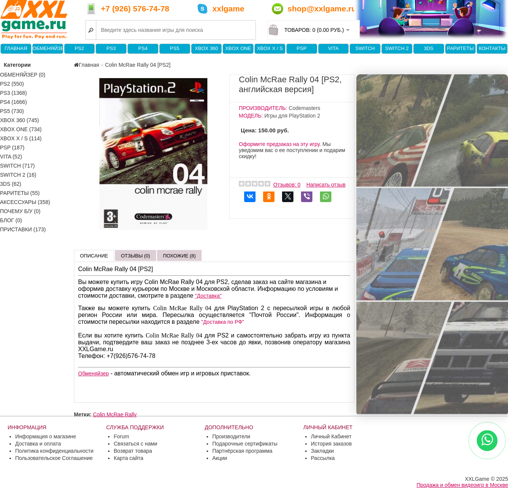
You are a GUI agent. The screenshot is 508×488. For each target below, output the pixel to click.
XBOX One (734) (21, 129)
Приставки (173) (23, 229)
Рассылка (323, 458)
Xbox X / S (270, 48)
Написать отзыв (325, 185)
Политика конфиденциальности (54, 451)
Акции (219, 458)
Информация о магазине (45, 436)
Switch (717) (17, 166)
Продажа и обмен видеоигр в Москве (462, 485)
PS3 (111, 48)
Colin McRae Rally (114, 414)
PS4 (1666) (13, 102)
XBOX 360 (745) (19, 120)
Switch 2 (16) (18, 175)
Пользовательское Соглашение (54, 458)
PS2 (79, 48)
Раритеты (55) (20, 193)
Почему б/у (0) (20, 211)
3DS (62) (10, 184)
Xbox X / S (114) (21, 138)
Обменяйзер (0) (22, 75)
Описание (94, 256)
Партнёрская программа (242, 451)
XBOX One (238, 48)
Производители (231, 436)
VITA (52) (11, 157)
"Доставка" (208, 296)
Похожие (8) (179, 256)
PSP (302, 48)
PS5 (174, 48)
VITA (333, 48)
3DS (428, 48)
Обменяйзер (48, 48)
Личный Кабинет (331, 436)
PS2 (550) (12, 84)
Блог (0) (11, 220)
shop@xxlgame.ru (321, 8)
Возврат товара (133, 451)
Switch (365, 48)
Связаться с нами (135, 444)
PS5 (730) (12, 111)
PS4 (143, 48)
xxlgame (228, 8)
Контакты (492, 48)
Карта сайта (128, 458)
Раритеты (460, 48)
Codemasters (304, 108)
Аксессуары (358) (25, 202)
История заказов (331, 444)
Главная (16, 48)
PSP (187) (12, 147)
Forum (121, 436)
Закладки (322, 451)
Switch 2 (397, 48)
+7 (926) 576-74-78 (135, 8)
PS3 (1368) (13, 93)
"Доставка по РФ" (222, 322)
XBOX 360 (206, 48)
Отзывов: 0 (287, 185)
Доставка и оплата (38, 444)
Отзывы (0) (135, 256)
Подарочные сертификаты (245, 444)
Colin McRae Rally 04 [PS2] (138, 65)
